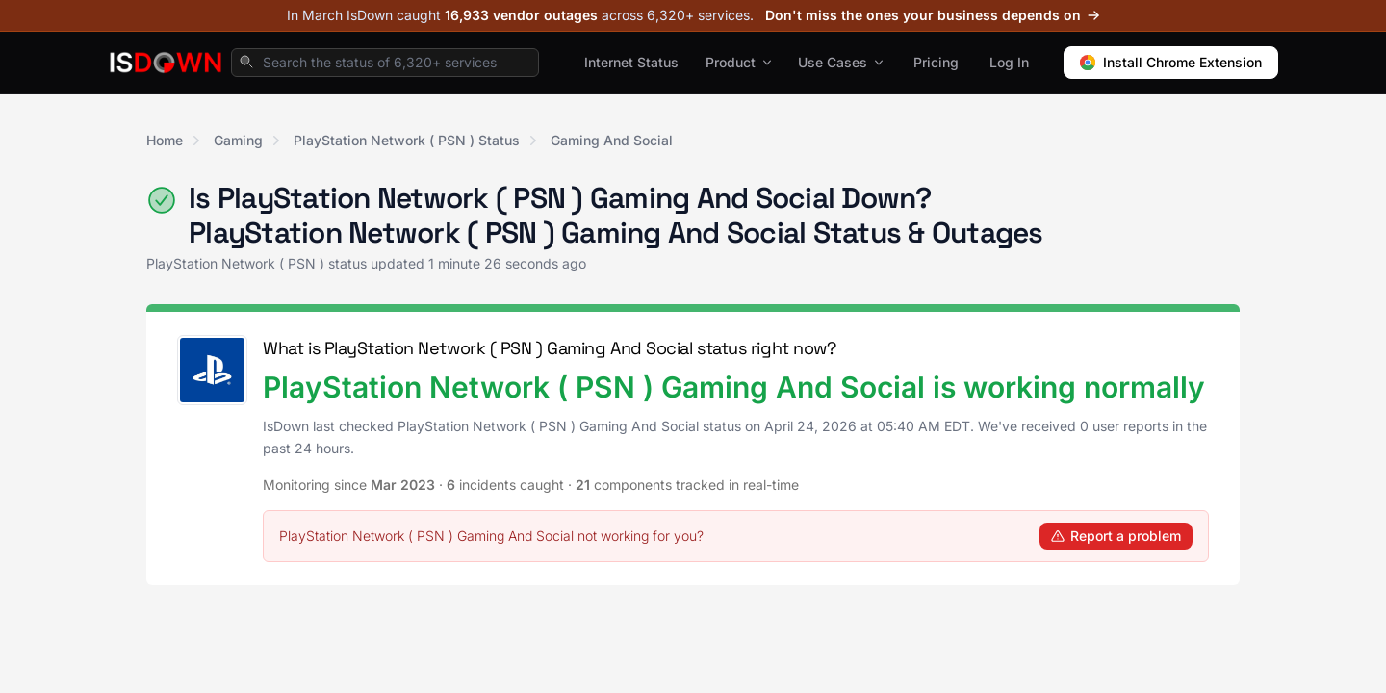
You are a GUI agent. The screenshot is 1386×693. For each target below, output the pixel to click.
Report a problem (1116, 535)
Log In (1009, 62)
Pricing (936, 62)
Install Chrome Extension (1171, 62)
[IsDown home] (165, 62)
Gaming (238, 140)
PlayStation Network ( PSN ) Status (407, 140)
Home (164, 140)
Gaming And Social (612, 140)
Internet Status (631, 62)
